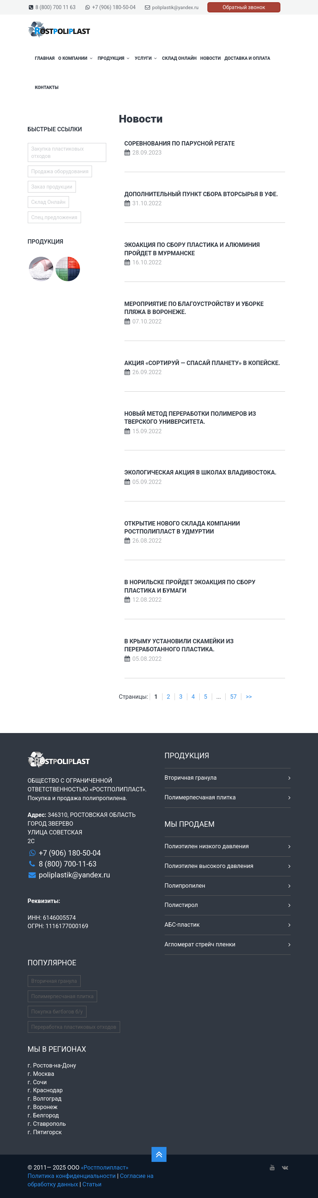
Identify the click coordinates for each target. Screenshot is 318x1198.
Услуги (146, 58)
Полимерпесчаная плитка (200, 797)
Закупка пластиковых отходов (57, 152)
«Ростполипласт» (104, 1167)
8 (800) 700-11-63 (67, 864)
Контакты (47, 87)
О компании (76, 58)
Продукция (114, 58)
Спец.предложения (54, 217)
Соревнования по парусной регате (179, 143)
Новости (210, 58)
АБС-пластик (182, 924)
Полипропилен (185, 885)
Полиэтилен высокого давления (209, 865)
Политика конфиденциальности (72, 1175)
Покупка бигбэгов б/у (57, 1012)
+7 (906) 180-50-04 (114, 7)
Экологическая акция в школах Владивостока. (200, 472)
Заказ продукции (51, 187)
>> (249, 696)
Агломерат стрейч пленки (200, 944)
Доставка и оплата (247, 58)
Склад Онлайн (179, 58)
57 (233, 696)
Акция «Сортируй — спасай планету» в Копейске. (202, 363)
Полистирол (181, 905)
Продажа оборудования (60, 171)
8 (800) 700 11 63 (55, 7)
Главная (45, 58)
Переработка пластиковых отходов (73, 1027)
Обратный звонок (244, 7)
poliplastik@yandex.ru (175, 7)
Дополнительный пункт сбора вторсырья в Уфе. (201, 194)
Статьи (92, 1184)
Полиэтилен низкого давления (207, 846)
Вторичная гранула (191, 777)
